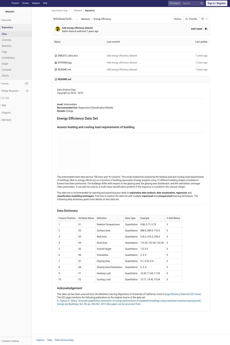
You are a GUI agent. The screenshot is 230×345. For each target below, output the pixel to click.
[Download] (207, 19)
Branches (11, 46)
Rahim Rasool (71, 31)
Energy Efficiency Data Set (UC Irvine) (184, 294)
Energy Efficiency (104, 19)
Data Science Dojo (62, 10)
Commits (11, 40)
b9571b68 (199, 29)
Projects (15, 3)
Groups (25, 3)
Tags (9, 52)
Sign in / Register (217, 3)
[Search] (193, 3)
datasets (87, 19)
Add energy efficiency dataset (79, 28)
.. (58, 48)
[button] (18, 341)
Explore (42, 340)
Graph (10, 63)
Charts (10, 75)
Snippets (36, 3)
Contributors (13, 57)
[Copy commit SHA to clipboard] (208, 29)
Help (45, 3)
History (180, 19)
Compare (11, 69)
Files (9, 34)
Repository (92, 10)
